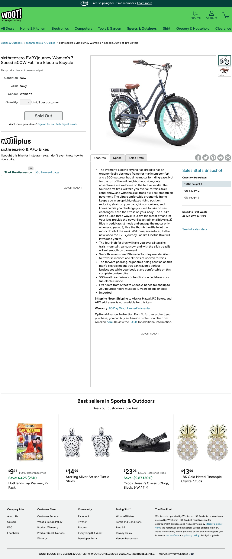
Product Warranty (47, 527)
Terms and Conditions (129, 521)
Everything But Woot (90, 532)
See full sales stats (194, 229)
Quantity (12, 102)
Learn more (144, 3)
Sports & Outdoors (12, 42)
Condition (11, 78)
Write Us (42, 538)
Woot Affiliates (125, 516)
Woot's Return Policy (49, 521)
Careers (11, 521)
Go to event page (47, 172)
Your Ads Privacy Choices (173, 553)
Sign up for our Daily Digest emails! (58, 124)
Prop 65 (120, 527)
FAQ (9, 527)
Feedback (13, 532)
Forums (195, 15)
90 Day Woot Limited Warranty (129, 308)
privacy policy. (192, 535)
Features (100, 158)
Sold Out (43, 115)
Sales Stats (136, 158)
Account (211, 15)
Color (14, 86)
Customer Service (47, 516)
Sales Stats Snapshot (202, 170)
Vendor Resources (127, 538)
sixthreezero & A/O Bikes (40, 42)
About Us (12, 516)
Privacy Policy (124, 532)
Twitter (82, 521)
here (110, 322)
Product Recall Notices (51, 532)
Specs (117, 158)
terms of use (172, 535)
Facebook (84, 516)
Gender (13, 94)
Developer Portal (87, 538)
